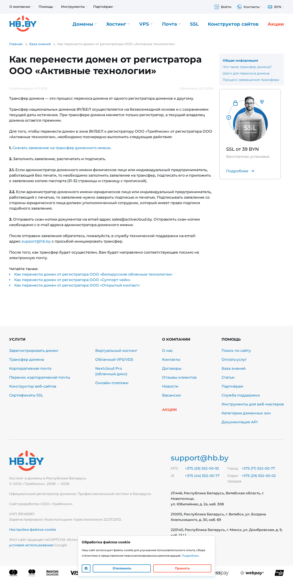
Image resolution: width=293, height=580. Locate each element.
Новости (170, 386)
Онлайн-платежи (111, 383)
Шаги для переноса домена (246, 73)
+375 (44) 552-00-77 (202, 475)
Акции (276, 24)
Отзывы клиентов (179, 377)
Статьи (228, 377)
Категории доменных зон (246, 413)
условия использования (31, 545)
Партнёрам (232, 386)
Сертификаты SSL (26, 395)
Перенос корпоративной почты (39, 377)
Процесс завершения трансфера (251, 80)
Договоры (172, 368)
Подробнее (190, 555)
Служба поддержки (241, 395)
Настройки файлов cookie (32, 529)
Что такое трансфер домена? (247, 67)
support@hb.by (36, 241)
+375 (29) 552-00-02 (258, 475)
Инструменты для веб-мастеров (253, 404)
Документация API (240, 422)
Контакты (171, 359)
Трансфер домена (26, 359)
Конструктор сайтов (233, 24)
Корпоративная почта (30, 368)
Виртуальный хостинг (116, 350)
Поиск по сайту (236, 350)
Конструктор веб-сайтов (32, 386)
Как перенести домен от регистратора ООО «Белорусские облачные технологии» (93, 274)
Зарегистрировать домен (33, 350)
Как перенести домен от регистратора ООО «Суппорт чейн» (72, 280)
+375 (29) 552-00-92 (202, 468)
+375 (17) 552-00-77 (258, 468)
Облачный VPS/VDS (114, 359)
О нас (167, 350)
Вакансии (171, 395)
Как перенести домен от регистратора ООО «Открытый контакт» (77, 285)
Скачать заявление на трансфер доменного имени (61, 148)
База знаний (234, 368)
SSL (194, 24)
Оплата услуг (234, 359)
